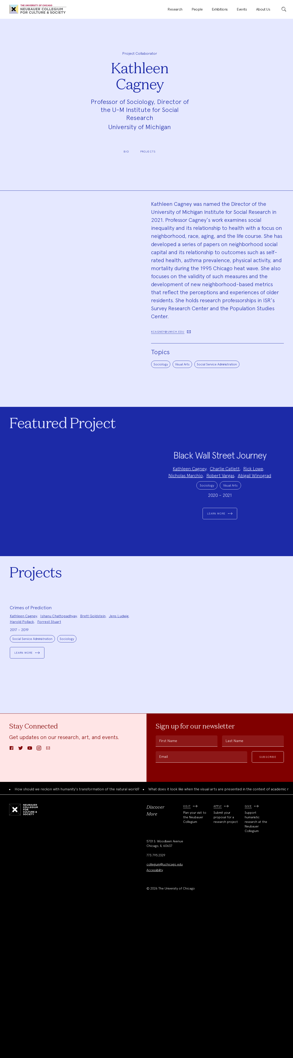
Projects (148, 151)
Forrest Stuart (49, 771)
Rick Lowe (253, 503)
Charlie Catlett (225, 503)
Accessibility (154, 1019)
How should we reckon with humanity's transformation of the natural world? (77, 938)
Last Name (234, 890)
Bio (126, 151)
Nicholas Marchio (185, 509)
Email (163, 906)
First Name (168, 890)
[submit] (284, 9)
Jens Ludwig (118, 765)
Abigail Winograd (254, 509)
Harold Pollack (22, 771)
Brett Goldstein (93, 765)
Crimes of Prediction (31, 757)
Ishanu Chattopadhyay (58, 765)
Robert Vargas (220, 509)
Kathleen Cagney (189, 503)
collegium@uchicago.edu (164, 1013)
